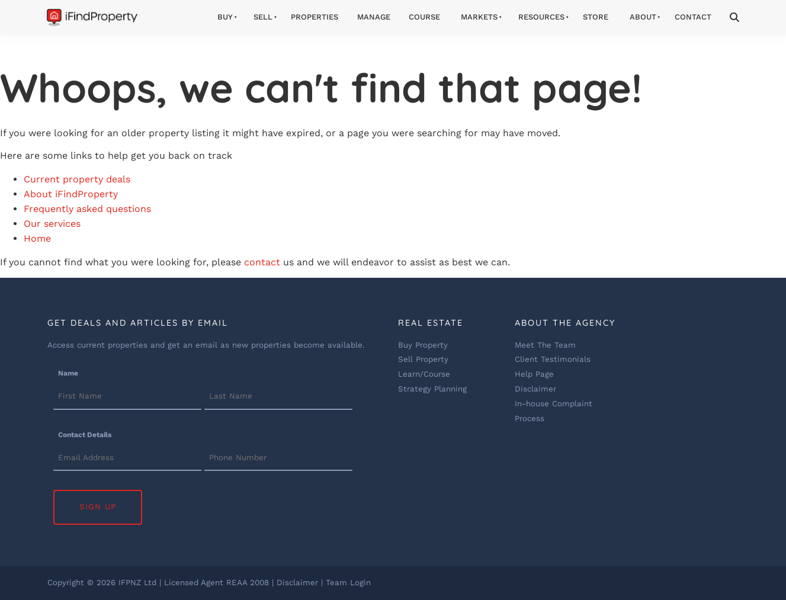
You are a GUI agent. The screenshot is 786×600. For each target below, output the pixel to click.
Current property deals (77, 179)
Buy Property (423, 345)
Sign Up (97, 506)
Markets (479, 16)
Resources (541, 16)
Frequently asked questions (87, 208)
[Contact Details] (127, 458)
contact (262, 262)
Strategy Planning (432, 388)
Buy (225, 16)
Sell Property (423, 359)
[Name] (127, 397)
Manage (373, 16)
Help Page (534, 374)
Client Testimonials (553, 359)
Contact (693, 16)
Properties (314, 16)
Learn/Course (424, 374)
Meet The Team (545, 345)
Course (424, 16)
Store (595, 16)
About (643, 16)
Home (37, 238)
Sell (263, 16)
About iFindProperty (71, 194)
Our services (52, 223)
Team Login (348, 582)
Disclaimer (535, 388)
